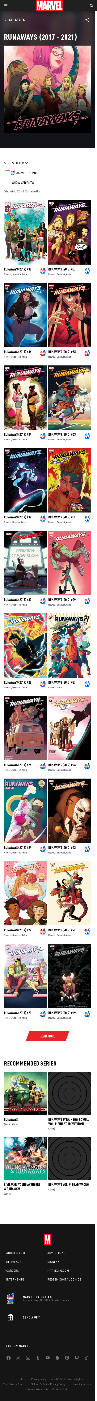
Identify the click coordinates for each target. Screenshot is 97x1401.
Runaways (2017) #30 (17, 600)
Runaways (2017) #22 (17, 930)
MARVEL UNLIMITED (28, 173)
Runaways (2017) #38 (17, 269)
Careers (12, 1270)
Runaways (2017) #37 (62, 269)
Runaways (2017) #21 (62, 930)
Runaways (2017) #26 (17, 765)
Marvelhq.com (58, 1270)
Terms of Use (19, 1379)
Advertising (56, 1253)
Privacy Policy (38, 1379)
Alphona (16, 274)
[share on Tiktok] (86, 1358)
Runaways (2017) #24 (17, 847)
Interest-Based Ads (37, 1389)
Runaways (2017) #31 (62, 517)
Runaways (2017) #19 (62, 1013)
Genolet (61, 274)
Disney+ (53, 1261)
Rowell (7, 274)
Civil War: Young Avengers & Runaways (22, 1186)
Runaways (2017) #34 (17, 434)
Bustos (16, 522)
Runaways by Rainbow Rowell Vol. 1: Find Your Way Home (68, 1121)
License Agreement (81, 1384)
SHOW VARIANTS (23, 182)
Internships (15, 1279)
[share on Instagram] (28, 1358)
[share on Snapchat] (57, 1358)
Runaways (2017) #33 (62, 434)
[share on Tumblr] (38, 1358)
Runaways (11, 1119)
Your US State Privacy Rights (67, 1379)
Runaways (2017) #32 (17, 517)
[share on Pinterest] (67, 1358)
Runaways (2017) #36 (17, 352)
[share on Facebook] (8, 1359)
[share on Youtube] (48, 1358)
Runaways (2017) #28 (17, 682)
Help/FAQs (14, 1261)
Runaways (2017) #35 (62, 352)
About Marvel (16, 1253)
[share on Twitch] (77, 1358)
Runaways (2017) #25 (62, 765)
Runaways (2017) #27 (62, 682)
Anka (24, 274)
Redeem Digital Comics (64, 1279)
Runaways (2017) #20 (17, 1013)
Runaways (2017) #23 (62, 847)
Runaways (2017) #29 (62, 600)
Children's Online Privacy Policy (48, 1384)
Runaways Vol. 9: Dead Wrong (68, 1184)
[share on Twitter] (18, 1358)
